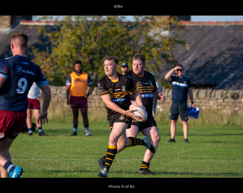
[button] (220, 7)
